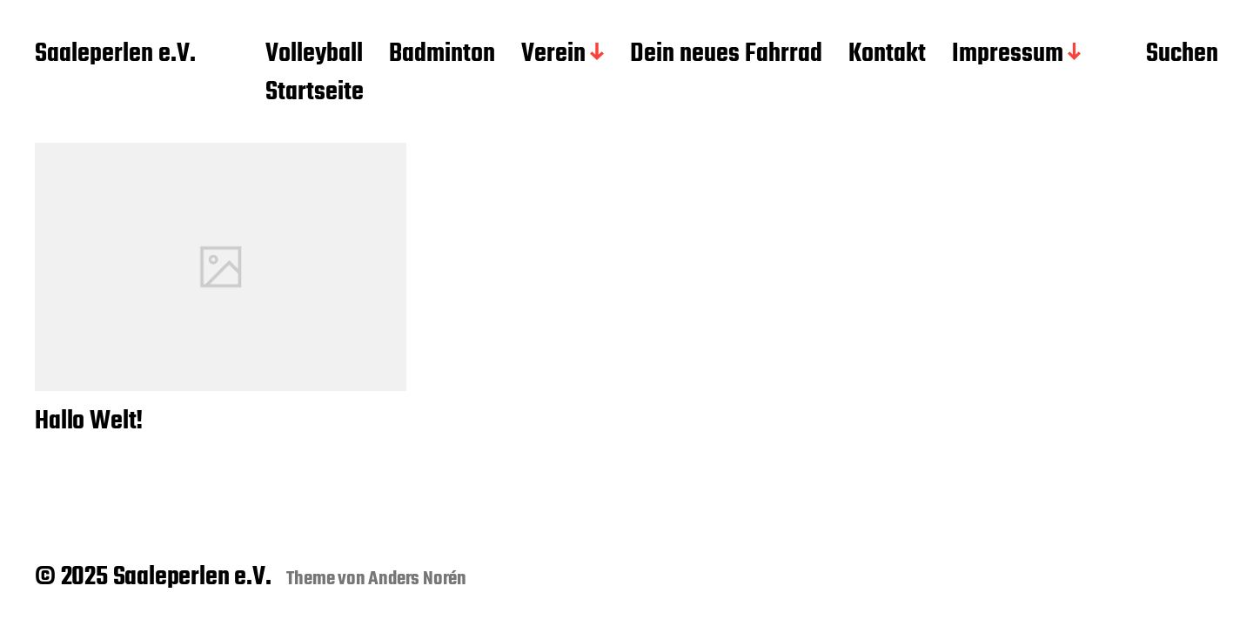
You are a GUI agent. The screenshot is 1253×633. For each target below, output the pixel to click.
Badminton (442, 55)
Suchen (1182, 54)
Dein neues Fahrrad (726, 55)
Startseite (314, 93)
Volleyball (314, 55)
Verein (553, 55)
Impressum (1007, 55)
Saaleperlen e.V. (115, 55)
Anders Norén (417, 579)
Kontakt (887, 55)
